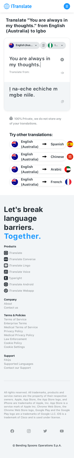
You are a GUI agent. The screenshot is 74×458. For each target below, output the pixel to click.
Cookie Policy (13, 343)
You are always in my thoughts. (33, 62)
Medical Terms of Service (21, 327)
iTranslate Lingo (19, 265)
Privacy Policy (13, 331)
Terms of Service (15, 319)
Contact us (11, 307)
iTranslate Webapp (21, 290)
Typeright (15, 278)
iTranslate (15, 252)
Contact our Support (17, 367)
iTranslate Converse (22, 259)
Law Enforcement (15, 339)
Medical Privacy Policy (19, 335)
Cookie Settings (14, 346)
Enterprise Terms (15, 323)
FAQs (7, 359)
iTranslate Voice (19, 271)
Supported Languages (18, 363)
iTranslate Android (21, 284)
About (8, 303)
